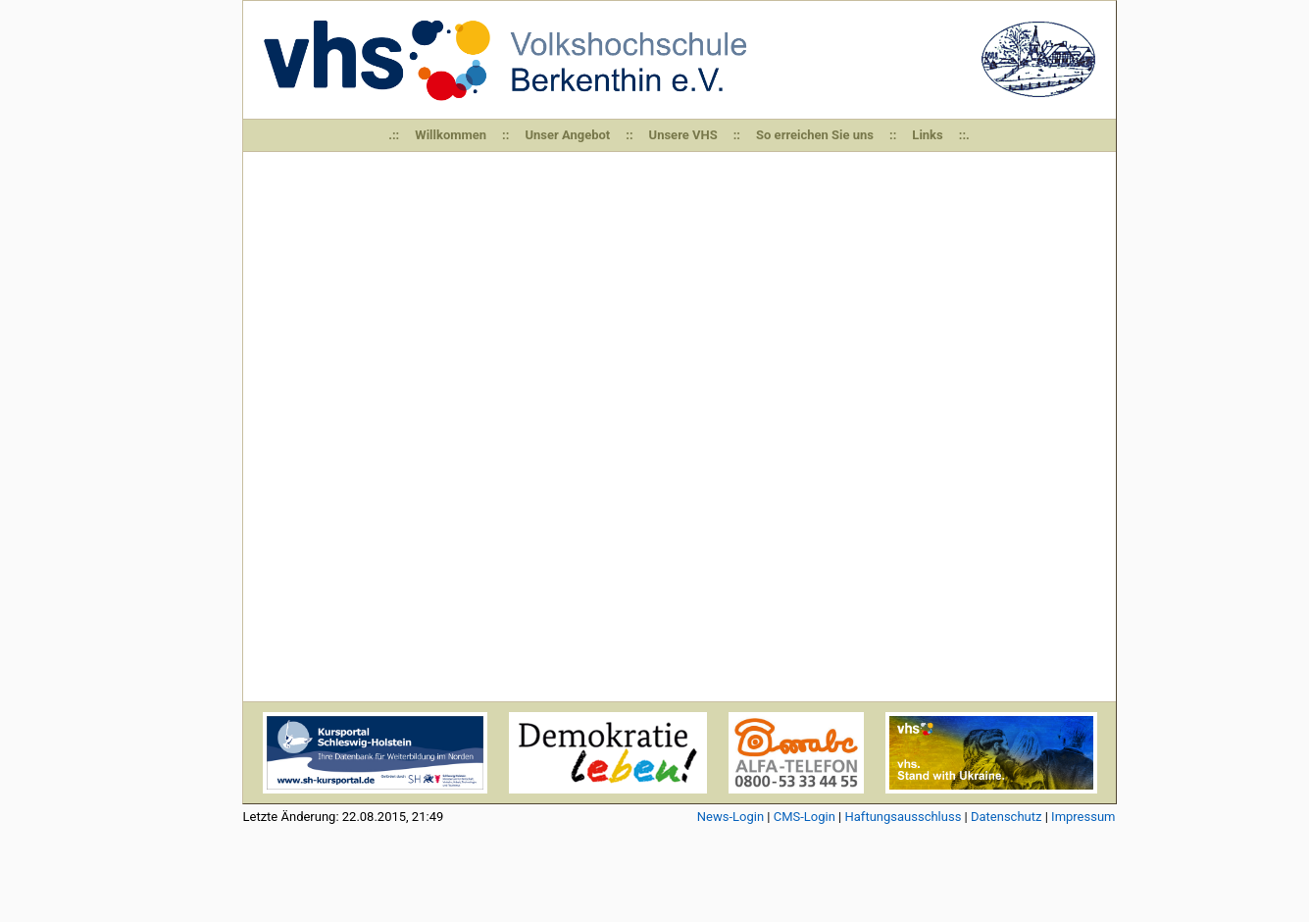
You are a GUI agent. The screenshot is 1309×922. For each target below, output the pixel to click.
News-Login (730, 816)
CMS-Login (804, 816)
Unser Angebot (567, 135)
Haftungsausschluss (903, 816)
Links (927, 135)
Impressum (1083, 816)
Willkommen (450, 135)
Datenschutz (1006, 816)
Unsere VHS (683, 135)
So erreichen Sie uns (815, 135)
